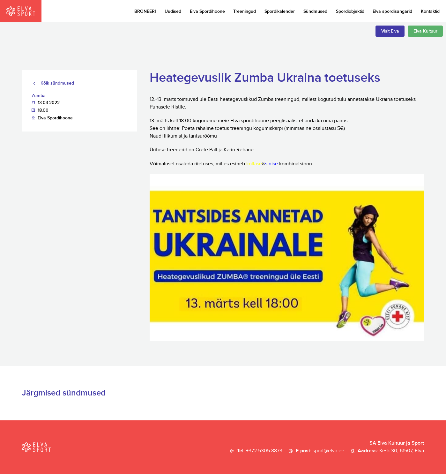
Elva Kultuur (425, 31)
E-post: (320, 451)
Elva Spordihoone (207, 11)
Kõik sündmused (57, 83)
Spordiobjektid (350, 11)
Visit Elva (390, 31)
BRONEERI (145, 11)
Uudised (173, 11)
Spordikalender (279, 11)
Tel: (259, 451)
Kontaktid (430, 11)
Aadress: (391, 451)
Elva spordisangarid (392, 11)
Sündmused (315, 11)
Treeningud (244, 11)
